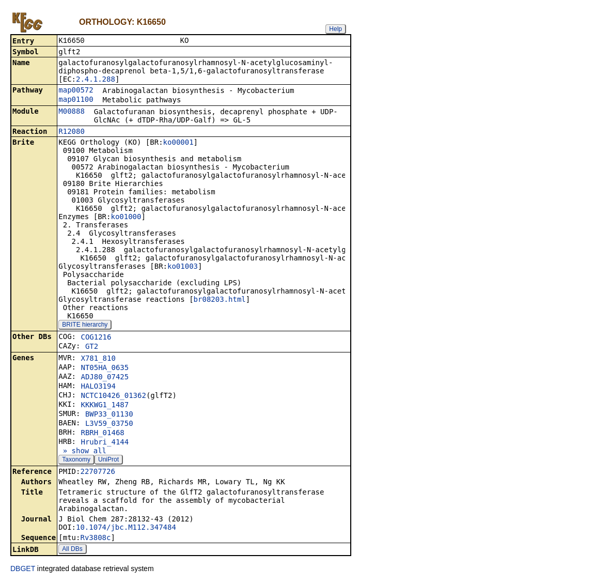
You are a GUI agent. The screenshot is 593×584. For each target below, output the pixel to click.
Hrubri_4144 (105, 443)
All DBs (72, 550)
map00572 (75, 91)
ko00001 (178, 143)
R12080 (71, 132)
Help (335, 29)
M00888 (71, 112)
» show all (82, 452)
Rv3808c (95, 538)
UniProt (108, 460)
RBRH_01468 (102, 433)
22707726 (97, 472)
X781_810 (98, 359)
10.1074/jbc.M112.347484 (126, 528)
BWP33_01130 (109, 415)
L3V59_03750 (109, 424)
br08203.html (220, 300)
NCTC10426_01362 (113, 396)
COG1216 (96, 338)
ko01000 (126, 217)
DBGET (22, 569)
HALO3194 (98, 387)
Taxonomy (76, 460)
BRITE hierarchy (84, 325)
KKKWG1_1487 (105, 406)
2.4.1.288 (95, 80)
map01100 (75, 100)
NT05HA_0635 (105, 368)
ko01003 (182, 267)
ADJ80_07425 (105, 378)
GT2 (91, 347)
